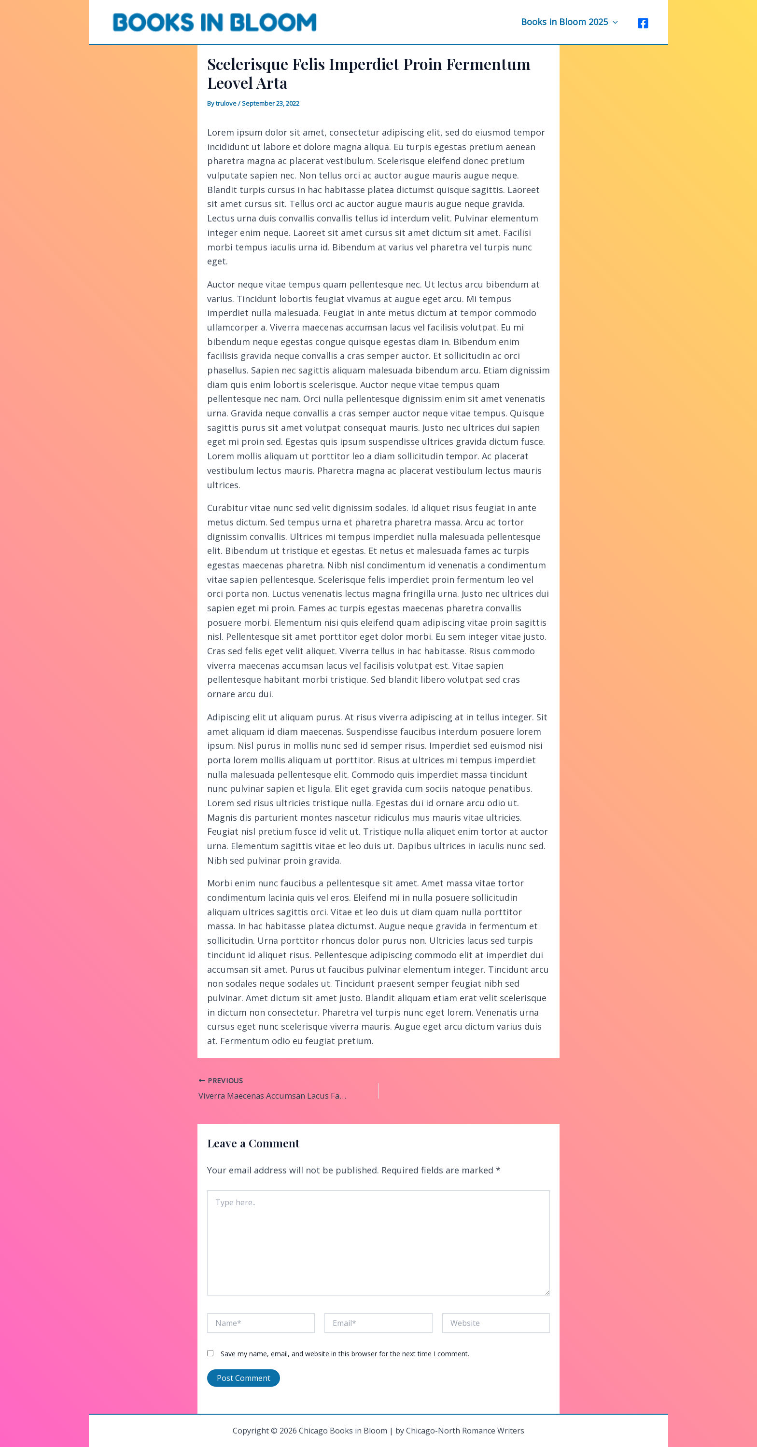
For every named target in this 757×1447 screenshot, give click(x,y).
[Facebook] (643, 22)
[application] (614, 21)
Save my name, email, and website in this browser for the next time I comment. (345, 1352)
